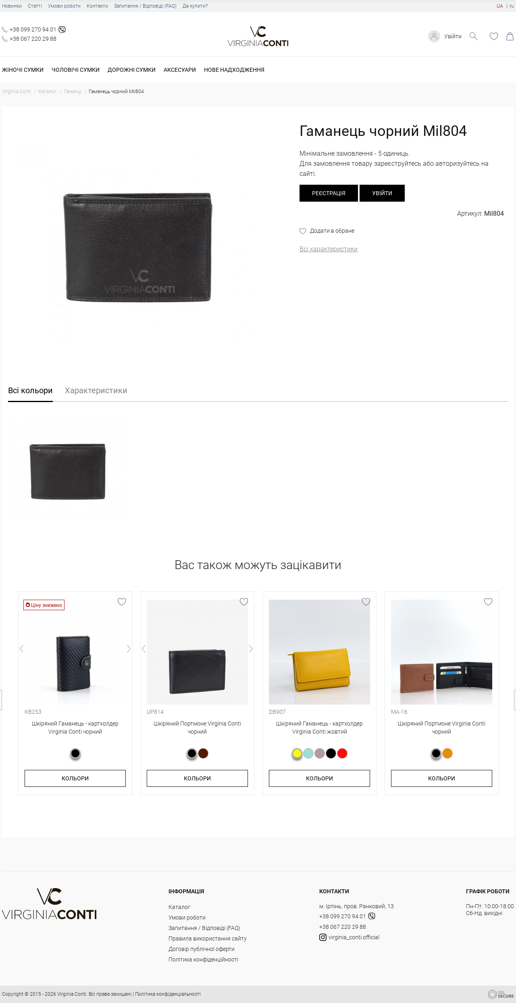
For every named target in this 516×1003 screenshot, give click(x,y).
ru (512, 6)
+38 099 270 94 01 (33, 29)
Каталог (179, 907)
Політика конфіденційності (203, 959)
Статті (35, 6)
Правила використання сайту (208, 938)
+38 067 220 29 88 (33, 38)
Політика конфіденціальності (168, 994)
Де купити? (195, 6)
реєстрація (328, 193)
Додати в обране (332, 230)
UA (500, 6)
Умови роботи (64, 6)
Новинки (12, 6)
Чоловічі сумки (76, 70)
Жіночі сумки (23, 70)
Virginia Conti (71, 994)
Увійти (453, 36)
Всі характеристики (329, 249)
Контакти (97, 6)
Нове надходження (234, 70)
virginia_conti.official (349, 937)
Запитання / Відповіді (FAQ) (145, 6)
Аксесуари (180, 70)
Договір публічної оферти (202, 949)
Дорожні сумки (132, 70)
